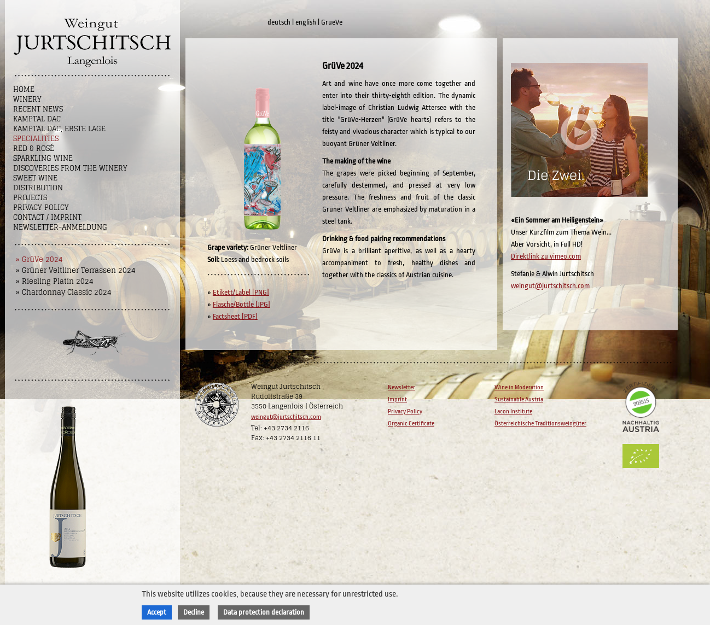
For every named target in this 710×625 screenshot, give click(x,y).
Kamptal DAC (37, 119)
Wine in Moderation (519, 387)
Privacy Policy (41, 207)
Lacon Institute (513, 411)
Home (23, 89)
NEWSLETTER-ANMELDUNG (60, 227)
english (305, 22)
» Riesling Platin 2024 (55, 281)
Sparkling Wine (43, 158)
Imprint (397, 399)
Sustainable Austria (518, 399)
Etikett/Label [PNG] (241, 292)
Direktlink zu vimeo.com (546, 256)
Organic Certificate (411, 423)
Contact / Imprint (47, 217)
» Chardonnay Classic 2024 (64, 292)
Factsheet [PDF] (235, 316)
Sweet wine (35, 178)
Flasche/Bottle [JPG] (241, 304)
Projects (30, 197)
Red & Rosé (33, 148)
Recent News (38, 109)
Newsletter (401, 387)
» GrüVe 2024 (39, 259)
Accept (156, 612)
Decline (193, 612)
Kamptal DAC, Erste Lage (59, 128)
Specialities (36, 138)
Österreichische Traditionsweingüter (540, 423)
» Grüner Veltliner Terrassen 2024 (76, 270)
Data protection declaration (263, 612)
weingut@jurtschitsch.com (550, 286)
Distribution (38, 188)
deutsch (278, 22)
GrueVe (331, 22)
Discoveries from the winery (70, 168)
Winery (27, 99)
